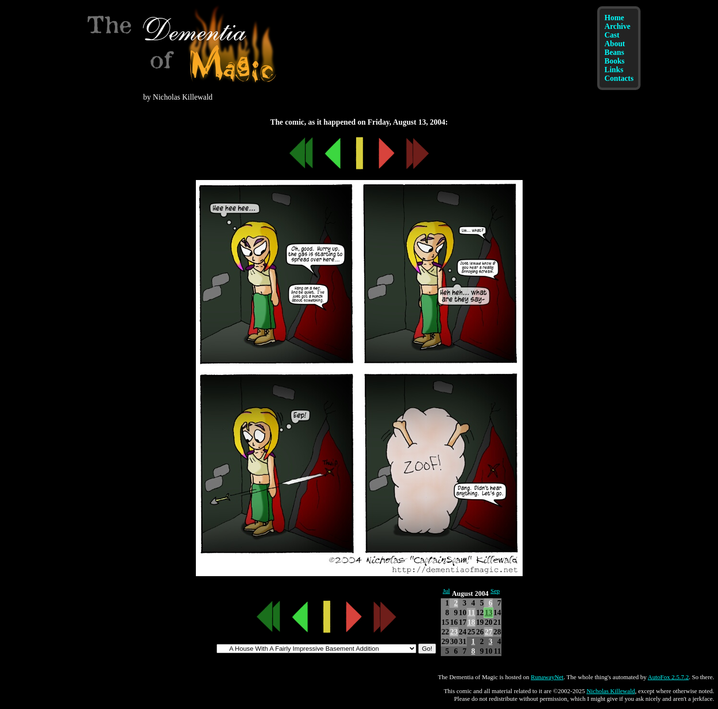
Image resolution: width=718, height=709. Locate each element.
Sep (495, 591)
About (614, 43)
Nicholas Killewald (611, 691)
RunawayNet (547, 677)
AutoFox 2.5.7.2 (668, 677)
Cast (611, 35)
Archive (617, 26)
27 (488, 632)
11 (471, 612)
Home (614, 17)
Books (614, 61)
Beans (614, 52)
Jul (446, 591)
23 (454, 632)
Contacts (618, 78)
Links (613, 69)
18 (471, 622)
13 (488, 612)
